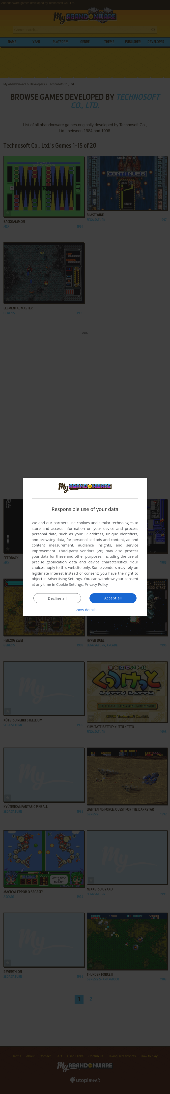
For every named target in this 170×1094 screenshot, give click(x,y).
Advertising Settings (65, 578)
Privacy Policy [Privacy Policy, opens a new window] (96, 584)
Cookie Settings (69, 584)
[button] (85, 609)
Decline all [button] (57, 598)
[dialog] (85, 547)
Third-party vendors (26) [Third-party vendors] (80, 550)
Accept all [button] (113, 597)
